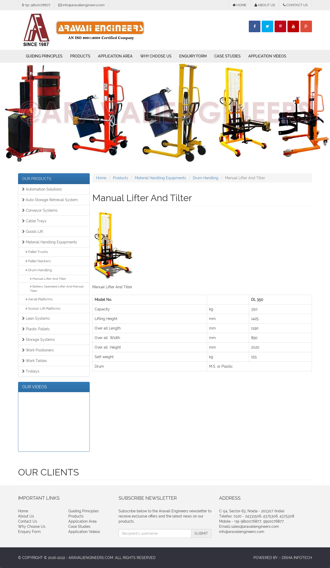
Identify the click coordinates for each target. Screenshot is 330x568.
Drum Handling (39, 270)
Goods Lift (32, 231)
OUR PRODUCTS (36, 179)
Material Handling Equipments (49, 242)
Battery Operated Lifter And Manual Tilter (57, 289)
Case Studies (227, 56)
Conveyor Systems (39, 210)
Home (101, 178)
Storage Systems (38, 339)
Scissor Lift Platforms (43, 308)
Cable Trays (34, 221)
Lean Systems (36, 318)
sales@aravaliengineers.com (255, 526)
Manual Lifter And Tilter (48, 279)
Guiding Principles (44, 56)
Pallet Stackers (38, 261)
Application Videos (267, 56)
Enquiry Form (193, 56)
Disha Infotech (297, 558)
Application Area (115, 56)
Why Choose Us (155, 56)
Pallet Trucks (37, 252)
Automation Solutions (42, 189)
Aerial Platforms (39, 299)
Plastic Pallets (36, 329)
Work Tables (34, 361)
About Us (26, 516)
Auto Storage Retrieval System (50, 200)
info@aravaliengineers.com (241, 532)
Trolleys (30, 371)
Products (80, 56)
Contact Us (27, 521)
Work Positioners (38, 350)
